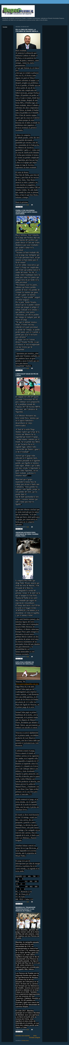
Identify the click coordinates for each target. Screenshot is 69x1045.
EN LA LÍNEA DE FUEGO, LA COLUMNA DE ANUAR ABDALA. (27, 30)
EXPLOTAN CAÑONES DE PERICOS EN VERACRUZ (25, 663)
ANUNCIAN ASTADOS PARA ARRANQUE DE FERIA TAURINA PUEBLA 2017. (27, 534)
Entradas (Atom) (25, 1040)
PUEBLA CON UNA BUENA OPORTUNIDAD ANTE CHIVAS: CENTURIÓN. (26, 212)
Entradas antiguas (34, 1037)
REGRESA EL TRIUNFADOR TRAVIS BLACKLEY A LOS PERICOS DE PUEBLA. (25, 909)
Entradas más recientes (23, 1035)
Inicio (34, 1035)
